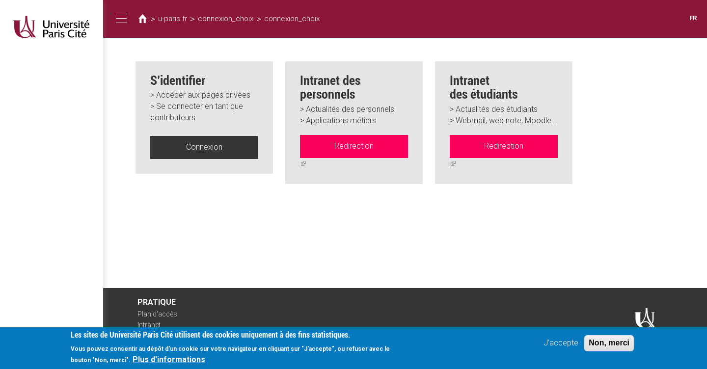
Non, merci (609, 346)
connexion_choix (225, 18)
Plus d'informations (169, 363)
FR (693, 18)
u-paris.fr (172, 18)
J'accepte (561, 346)
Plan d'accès (157, 314)
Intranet (149, 325)
